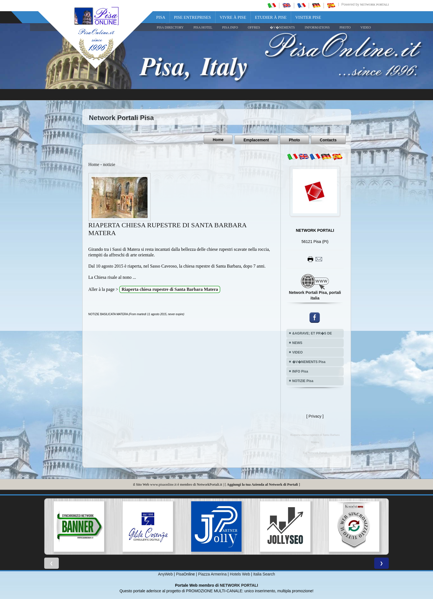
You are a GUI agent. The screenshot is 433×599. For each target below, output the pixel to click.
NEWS (297, 343)
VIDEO (366, 27)
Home (218, 139)
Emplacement (256, 139)
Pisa (160, 17)
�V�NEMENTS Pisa (309, 362)
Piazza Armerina (212, 574)
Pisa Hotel (202, 27)
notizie (109, 164)
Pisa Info (230, 27)
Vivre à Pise (233, 17)
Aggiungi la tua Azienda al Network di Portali (262, 484)
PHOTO (345, 27)
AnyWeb (165, 574)
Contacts (328, 139)
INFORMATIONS (317, 27)
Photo (294, 139)
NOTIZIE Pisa (302, 381)
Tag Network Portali (315, 452)
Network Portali (374, 4)
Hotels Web (240, 574)
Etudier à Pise (271, 17)
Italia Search (264, 574)
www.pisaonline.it (163, 484)
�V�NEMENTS (282, 27)
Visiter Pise (308, 17)
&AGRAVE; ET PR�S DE (312, 333)
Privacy (314, 416)
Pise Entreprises (192, 17)
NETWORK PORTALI (239, 585)
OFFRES (254, 27)
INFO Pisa (300, 371)
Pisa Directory (170, 27)
